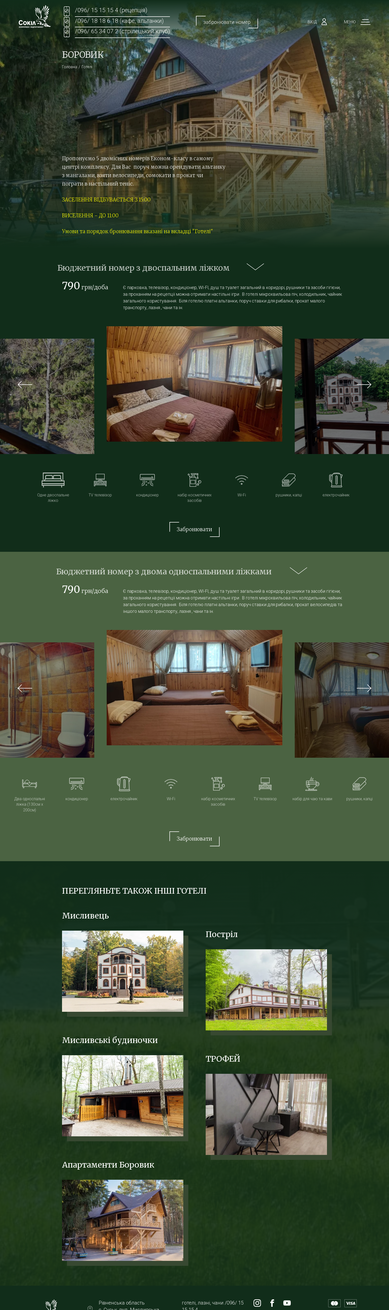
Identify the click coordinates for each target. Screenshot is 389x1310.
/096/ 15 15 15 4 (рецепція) (111, 10)
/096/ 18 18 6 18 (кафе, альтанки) (119, 20)
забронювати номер (227, 22)
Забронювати (194, 529)
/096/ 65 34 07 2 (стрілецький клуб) (122, 31)
